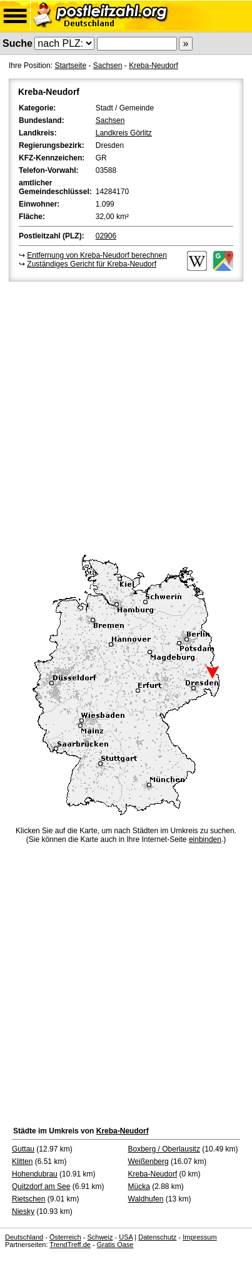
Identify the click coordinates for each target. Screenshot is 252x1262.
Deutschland (24, 1237)
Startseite (70, 65)
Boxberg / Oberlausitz (164, 1149)
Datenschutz (157, 1237)
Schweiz (100, 1237)
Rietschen (28, 1199)
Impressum (199, 1237)
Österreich (65, 1237)
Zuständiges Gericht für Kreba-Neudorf (91, 264)
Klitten (22, 1161)
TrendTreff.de (70, 1244)
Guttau (23, 1149)
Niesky (23, 1211)
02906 (106, 236)
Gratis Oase (115, 1244)
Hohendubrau (35, 1174)
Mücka (139, 1186)
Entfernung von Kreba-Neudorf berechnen (96, 255)
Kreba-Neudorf (153, 65)
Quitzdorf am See (41, 1186)
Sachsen (108, 65)
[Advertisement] (126, 416)
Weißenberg (148, 1161)
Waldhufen (146, 1199)
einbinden (205, 839)
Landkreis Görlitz (124, 133)
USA (126, 1237)
